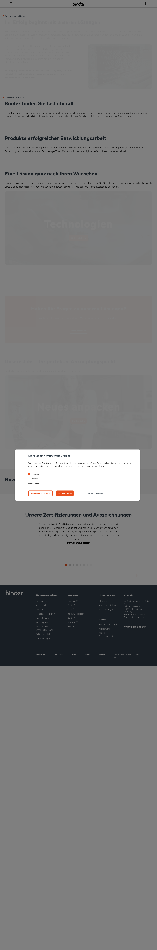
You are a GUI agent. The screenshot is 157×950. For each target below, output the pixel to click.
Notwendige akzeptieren (40, 493)
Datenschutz (99, 493)
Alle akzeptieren (65, 493)
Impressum (91, 493)
